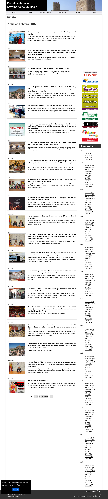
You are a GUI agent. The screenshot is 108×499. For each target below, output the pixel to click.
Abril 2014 (88, 480)
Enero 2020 (88, 322)
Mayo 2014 (88, 478)
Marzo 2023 (88, 237)
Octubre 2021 (89, 278)
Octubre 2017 (89, 387)
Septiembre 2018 (90, 362)
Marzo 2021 (88, 291)
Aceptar (16, 489)
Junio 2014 (88, 476)
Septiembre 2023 (90, 226)
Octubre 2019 (89, 333)
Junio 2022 (88, 258)
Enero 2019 (88, 350)
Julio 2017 (88, 393)
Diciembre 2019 (89, 329)
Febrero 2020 (89, 320)
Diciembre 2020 (89, 302)
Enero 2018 (88, 377)
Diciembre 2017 (89, 383)
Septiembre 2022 (90, 253)
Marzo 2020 (88, 319)
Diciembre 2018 (89, 356)
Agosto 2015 (88, 445)
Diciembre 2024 (89, 193)
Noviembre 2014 (89, 467)
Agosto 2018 (88, 364)
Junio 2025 (88, 177)
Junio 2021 (88, 286)
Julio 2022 (88, 257)
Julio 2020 (88, 311)
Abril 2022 (88, 262)
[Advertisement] (90, 42)
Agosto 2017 (88, 391)
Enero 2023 (88, 241)
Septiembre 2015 (90, 443)
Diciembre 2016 (89, 411)
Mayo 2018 (88, 369)
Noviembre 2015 (89, 440)
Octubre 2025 (89, 169)
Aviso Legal (76, 496)
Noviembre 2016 (89, 412)
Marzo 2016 (88, 427)
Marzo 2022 (88, 264)
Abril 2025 (88, 181)
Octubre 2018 (89, 360)
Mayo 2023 (88, 233)
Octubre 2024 (89, 196)
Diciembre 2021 (89, 274)
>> (51, 396)
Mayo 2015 (88, 451)
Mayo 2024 (88, 206)
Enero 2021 (88, 295)
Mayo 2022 (88, 260)
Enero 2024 (88, 213)
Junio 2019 (88, 340)
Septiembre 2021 (90, 280)
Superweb (96, 495)
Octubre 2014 (89, 469)
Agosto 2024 (88, 200)
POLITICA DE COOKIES (18, 485)
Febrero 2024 (89, 212)
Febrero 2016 (89, 429)
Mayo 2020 (88, 315)
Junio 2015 (88, 449)
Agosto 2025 (88, 173)
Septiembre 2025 (90, 171)
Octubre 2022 (89, 251)
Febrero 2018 (89, 375)
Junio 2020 (88, 313)
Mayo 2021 (88, 288)
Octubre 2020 (89, 305)
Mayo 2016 (88, 424)
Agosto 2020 (88, 309)
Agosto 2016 (88, 418)
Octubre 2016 (89, 414)
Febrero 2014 (89, 484)
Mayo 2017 (88, 396)
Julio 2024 (88, 202)
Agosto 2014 (88, 473)
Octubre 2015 (89, 442)
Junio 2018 (88, 367)
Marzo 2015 (88, 455)
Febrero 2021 (89, 293)
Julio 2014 (88, 474)
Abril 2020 (88, 317)
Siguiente (45, 396)
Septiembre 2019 (90, 335)
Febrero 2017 (89, 402)
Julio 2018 (88, 366)
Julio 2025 (88, 175)
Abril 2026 (88, 153)
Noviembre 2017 (89, 385)
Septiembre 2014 (90, 471)
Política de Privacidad (85, 496)
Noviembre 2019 (89, 331)
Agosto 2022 (88, 255)
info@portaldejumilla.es (12, 496)
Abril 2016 (88, 426)
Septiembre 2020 (90, 307)
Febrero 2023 (89, 239)
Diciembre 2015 (89, 438)
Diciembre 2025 (89, 165)
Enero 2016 (88, 431)
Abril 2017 (88, 398)
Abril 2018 (88, 371)
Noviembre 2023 (89, 222)
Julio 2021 (88, 284)
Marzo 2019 (88, 346)
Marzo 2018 (88, 373)
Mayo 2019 (88, 342)
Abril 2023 (88, 235)
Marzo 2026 (88, 155)
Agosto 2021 (88, 282)
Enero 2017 (88, 404)
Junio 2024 (88, 204)
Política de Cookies (96, 496)
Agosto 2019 (88, 336)
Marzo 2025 (88, 182)
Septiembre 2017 (90, 389)
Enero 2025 (88, 186)
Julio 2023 (88, 229)
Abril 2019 (88, 344)
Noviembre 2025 (89, 167)
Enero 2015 (88, 458)
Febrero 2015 (89, 457)
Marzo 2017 (88, 400)
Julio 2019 (88, 338)
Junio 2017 (88, 395)
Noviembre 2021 (89, 276)
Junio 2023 (88, 231)
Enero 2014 (88, 486)
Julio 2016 (88, 420)
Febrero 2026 (89, 157)
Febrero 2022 (89, 266)
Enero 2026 (88, 159)
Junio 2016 (88, 422)
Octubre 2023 (89, 224)
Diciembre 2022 (89, 247)
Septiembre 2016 (90, 416)
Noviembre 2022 (89, 249)
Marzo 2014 (88, 482)
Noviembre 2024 (89, 195)
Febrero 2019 (89, 348)
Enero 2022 (88, 268)
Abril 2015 (88, 453)
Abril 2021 (88, 290)
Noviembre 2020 (89, 303)
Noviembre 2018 (89, 358)
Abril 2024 (88, 208)
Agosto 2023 (88, 227)
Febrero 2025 (89, 184)
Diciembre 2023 (89, 220)
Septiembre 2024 (90, 198)
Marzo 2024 (88, 210)
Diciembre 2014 (89, 465)
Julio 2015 (88, 447)
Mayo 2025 (88, 179)
